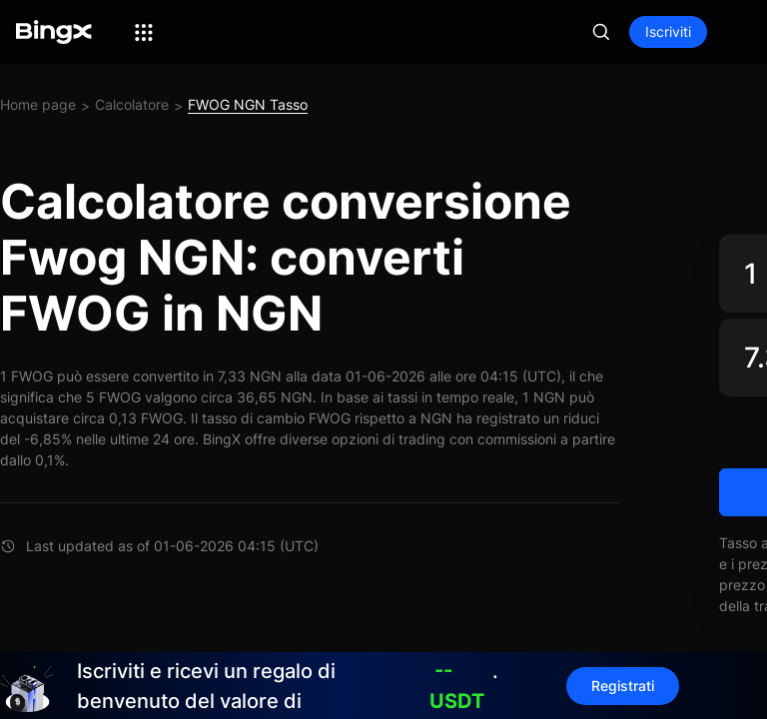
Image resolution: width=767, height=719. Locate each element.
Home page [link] (38, 104)
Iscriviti (668, 31)
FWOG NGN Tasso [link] (248, 104)
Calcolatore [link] (132, 104)
